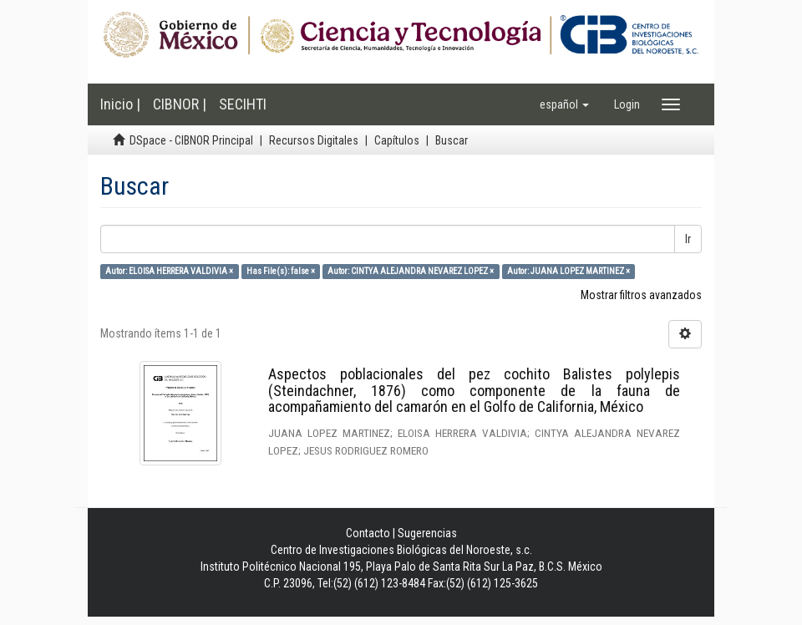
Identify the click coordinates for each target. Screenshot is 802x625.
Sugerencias (427, 533)
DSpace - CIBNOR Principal (191, 140)
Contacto (368, 533)
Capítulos (396, 140)
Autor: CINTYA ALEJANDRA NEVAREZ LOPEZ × (410, 271)
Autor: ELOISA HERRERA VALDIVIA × (169, 271)
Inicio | (120, 104)
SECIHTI (242, 104)
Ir (688, 239)
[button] (564, 104)
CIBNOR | (179, 104)
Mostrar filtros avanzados (641, 295)
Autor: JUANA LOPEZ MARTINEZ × (568, 271)
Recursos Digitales (313, 140)
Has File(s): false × (280, 271)
